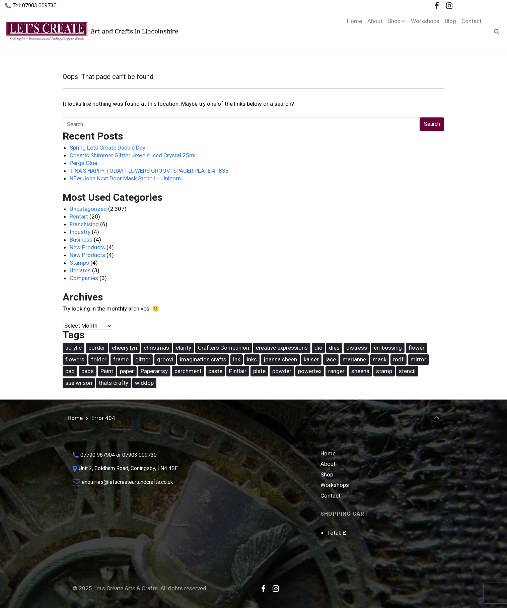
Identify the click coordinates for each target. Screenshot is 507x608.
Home (75, 418)
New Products (87, 247)
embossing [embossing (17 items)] (388, 347)
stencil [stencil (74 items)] (407, 371)
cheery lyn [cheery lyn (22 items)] (124, 347)
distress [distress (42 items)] (356, 347)
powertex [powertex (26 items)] (309, 371)
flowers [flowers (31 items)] (74, 359)
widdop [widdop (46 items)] (144, 382)
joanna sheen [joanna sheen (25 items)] (280, 359)
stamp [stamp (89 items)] (384, 371)
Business (81, 239)
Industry (80, 232)
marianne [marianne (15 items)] (354, 359)
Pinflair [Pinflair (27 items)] (237, 371)
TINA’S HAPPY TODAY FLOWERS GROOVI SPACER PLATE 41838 (149, 170)
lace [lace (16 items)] (330, 359)
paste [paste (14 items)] (215, 371)
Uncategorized (88, 208)
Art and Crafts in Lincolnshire (91, 31)
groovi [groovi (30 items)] (165, 359)
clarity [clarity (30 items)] (183, 347)
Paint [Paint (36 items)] (106, 371)
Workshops (334, 485)
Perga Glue (83, 163)
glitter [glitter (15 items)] (142, 359)
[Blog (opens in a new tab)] (450, 31)
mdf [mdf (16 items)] (398, 359)
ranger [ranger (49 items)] (336, 371)
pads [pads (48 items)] (87, 371)
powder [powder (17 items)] (281, 371)
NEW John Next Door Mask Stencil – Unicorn (125, 178)
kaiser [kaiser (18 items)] (311, 359)
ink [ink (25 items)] (236, 359)
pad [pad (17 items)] (70, 371)
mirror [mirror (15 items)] (418, 359)
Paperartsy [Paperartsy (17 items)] (154, 371)
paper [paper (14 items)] (127, 371)
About (328, 463)
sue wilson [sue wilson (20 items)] (78, 382)
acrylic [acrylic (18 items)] (73, 347)
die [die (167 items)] (318, 347)
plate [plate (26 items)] (259, 371)
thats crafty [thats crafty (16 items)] (113, 382)
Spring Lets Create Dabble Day (107, 147)
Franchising (84, 224)
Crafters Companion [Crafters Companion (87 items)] (223, 347)
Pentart (79, 216)
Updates (80, 270)
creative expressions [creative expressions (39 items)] (282, 347)
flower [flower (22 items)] (417, 347)
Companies (84, 278)
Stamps (79, 262)
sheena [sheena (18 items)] (360, 371)
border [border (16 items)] (96, 347)
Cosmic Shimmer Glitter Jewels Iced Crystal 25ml (133, 155)
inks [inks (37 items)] (252, 359)
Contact (330, 495)
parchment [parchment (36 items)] (188, 371)
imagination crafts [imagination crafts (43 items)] (203, 359)
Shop (326, 474)
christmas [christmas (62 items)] (156, 347)
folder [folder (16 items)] (98, 359)
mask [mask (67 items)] (379, 359)
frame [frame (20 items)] (121, 359)
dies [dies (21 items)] (334, 347)
